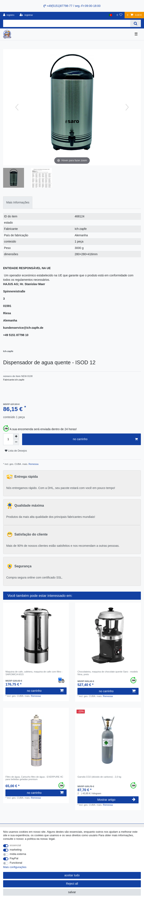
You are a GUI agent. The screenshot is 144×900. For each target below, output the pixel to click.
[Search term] (66, 23)
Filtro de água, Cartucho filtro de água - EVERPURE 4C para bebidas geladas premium (34, 778)
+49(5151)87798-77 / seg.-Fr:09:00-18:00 (72, 5)
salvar (72, 892)
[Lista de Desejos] (119, 15)
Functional (16, 862)
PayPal (14, 858)
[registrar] (26, 15)
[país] (110, 15)
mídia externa (18, 854)
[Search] (135, 23)
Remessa (33, 464)
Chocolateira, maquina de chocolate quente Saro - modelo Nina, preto (107, 672)
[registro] (9, 15)
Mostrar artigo (116, 799)
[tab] (17, 202)
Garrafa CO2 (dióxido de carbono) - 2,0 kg (99, 777)
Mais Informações (17, 202)
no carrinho (105, 439)
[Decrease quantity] (16, 442)
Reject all (72, 883)
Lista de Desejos (16, 450)
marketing (16, 849)
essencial (15, 845)
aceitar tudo (72, 875)
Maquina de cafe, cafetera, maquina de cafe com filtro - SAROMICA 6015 (34, 672)
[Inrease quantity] (16, 436)
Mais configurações (14, 867)
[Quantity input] (8, 439)
